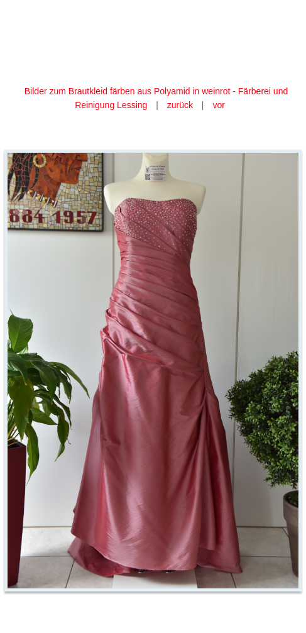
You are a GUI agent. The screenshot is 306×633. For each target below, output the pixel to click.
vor (218, 105)
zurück (180, 105)
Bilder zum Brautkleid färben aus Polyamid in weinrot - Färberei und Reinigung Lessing (156, 98)
